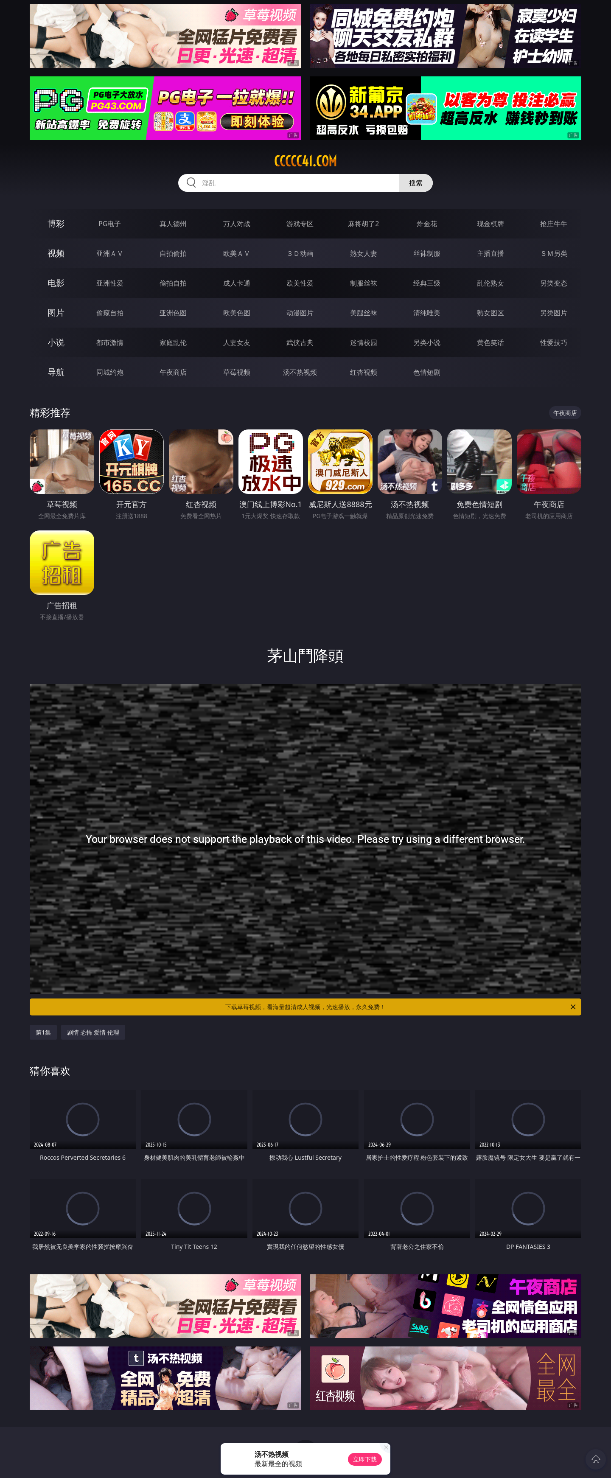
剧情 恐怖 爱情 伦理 (93, 1032)
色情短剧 (426, 372)
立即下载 (365, 1459)
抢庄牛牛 (553, 223)
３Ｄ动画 (300, 253)
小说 (56, 342)
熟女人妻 (363, 253)
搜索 (416, 183)
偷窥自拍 (109, 312)
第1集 (43, 1032)
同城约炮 (109, 372)
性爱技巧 (553, 342)
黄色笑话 (490, 342)
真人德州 (173, 223)
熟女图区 (490, 312)
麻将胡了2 (363, 223)
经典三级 (426, 283)
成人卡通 (236, 283)
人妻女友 (236, 342)
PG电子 (109, 223)
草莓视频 (236, 372)
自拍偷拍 (173, 253)
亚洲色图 (173, 312)
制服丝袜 (363, 283)
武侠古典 (300, 342)
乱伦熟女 (490, 283)
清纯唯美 (426, 312)
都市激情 (109, 342)
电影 (56, 283)
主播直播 (490, 253)
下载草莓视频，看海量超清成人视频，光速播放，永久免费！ (401, 1007)
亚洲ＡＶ (109, 253)
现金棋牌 (490, 223)
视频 (56, 253)
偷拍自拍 (173, 283)
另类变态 (553, 283)
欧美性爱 (300, 283)
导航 (56, 372)
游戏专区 (300, 223)
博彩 (56, 223)
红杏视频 (363, 372)
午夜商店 (173, 372)
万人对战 (236, 223)
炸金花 (427, 223)
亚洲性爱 (109, 283)
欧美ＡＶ (236, 253)
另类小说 (426, 342)
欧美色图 (236, 312)
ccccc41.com (305, 161)
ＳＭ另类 (553, 253)
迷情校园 (363, 342)
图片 (56, 312)
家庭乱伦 (173, 342)
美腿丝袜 (363, 312)
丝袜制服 (426, 253)
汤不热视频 (300, 372)
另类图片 (553, 312)
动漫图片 (300, 312)
